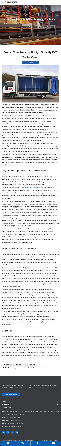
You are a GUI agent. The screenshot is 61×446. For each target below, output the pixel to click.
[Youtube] (16, 432)
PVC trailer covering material (12, 368)
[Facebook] (3, 432)
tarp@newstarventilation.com (13, 423)
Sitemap (44, 440)
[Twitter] (12, 432)
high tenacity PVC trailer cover (12, 364)
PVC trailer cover (30, 364)
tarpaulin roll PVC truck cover (33, 368)
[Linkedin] (8, 432)
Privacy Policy (53, 440)
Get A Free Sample (11, 394)
